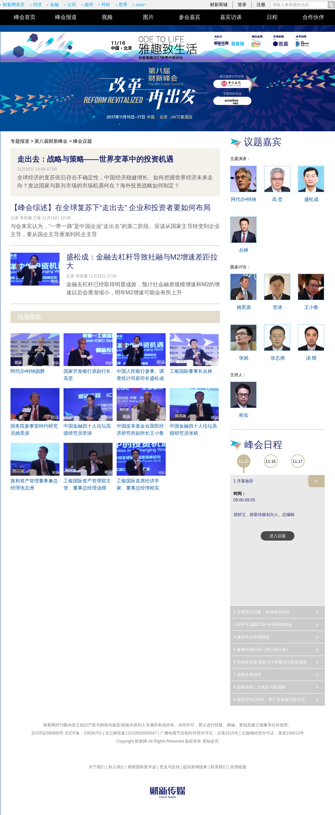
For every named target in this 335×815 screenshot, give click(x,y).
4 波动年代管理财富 (251, 637)
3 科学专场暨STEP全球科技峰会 (263, 624)
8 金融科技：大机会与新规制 (260, 687)
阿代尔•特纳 (243, 199)
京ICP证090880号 (47, 733)
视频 (107, 17)
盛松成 (311, 199)
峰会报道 (66, 17)
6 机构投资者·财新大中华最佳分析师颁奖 (270, 662)
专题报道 (19, 141)
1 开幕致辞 (243, 481)
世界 (123, 4)
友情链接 (238, 767)
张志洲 (277, 358)
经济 (37, 4)
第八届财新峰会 (51, 141)
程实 (243, 415)
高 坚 (277, 199)
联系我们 (219, 767)
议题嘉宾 (263, 142)
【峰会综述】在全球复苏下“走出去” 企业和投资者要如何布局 (110, 207)
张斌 (243, 358)
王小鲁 (311, 307)
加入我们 (116, 767)
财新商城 (219, 4)
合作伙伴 (313, 17)
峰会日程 (263, 444)
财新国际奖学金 (142, 767)
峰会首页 (24, 17)
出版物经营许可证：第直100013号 (273, 733)
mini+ (141, 4)
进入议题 (277, 536)
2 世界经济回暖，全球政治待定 (262, 612)
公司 (71, 4)
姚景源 (244, 307)
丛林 (243, 250)
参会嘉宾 (189, 17)
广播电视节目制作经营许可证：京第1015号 (199, 733)
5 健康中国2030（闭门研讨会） (262, 649)
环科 (105, 4)
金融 (54, 4)
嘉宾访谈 (231, 17)
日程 (272, 17)
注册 (261, 4)
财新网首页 (14, 4)
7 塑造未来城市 (247, 674)
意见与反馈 (170, 767)
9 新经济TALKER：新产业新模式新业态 (269, 699)
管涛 (277, 307)
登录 (242, 4)
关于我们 (97, 767)
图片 (148, 17)
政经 (89, 4)
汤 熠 (311, 358)
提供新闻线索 (195, 767)
